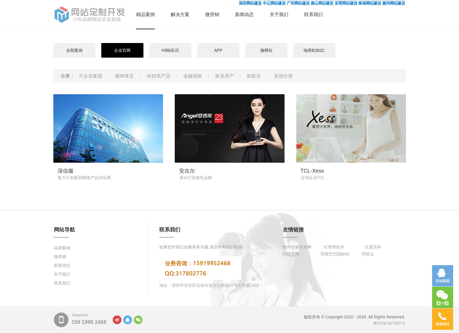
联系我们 (313, 14)
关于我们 (279, 14)
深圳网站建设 (250, 3)
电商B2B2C (314, 50)
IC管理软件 (334, 247)
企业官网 (122, 50)
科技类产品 (158, 75)
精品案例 (145, 14)
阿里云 (368, 254)
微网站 (266, 50)
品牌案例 (62, 248)
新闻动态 (244, 14)
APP (218, 50)
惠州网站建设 (393, 3)
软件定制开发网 (297, 247)
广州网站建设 (298, 3)
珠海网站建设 (369, 3)
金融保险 (192, 75)
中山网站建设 (274, 3)
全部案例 (74, 50)
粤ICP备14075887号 (389, 323)
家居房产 (224, 75)
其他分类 (283, 75)
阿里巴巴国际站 (335, 254)
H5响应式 (170, 50)
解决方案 (180, 14)
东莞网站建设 (346, 3)
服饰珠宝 (124, 75)
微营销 (212, 14)
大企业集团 (90, 75)
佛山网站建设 (322, 3)
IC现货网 (291, 254)
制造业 (254, 75)
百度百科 (373, 247)
